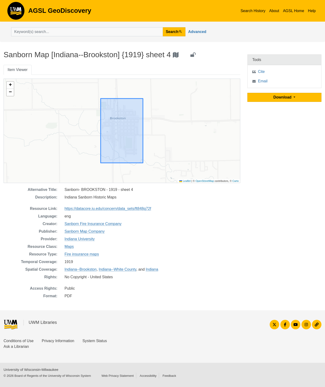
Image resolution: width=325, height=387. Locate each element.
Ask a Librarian (16, 347)
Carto (235, 180)
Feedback (169, 376)
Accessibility (148, 376)
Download (282, 97)
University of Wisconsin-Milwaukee (31, 370)
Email (263, 81)
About (274, 11)
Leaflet (185, 180)
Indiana (152, 269)
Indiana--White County (117, 269)
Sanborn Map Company (85, 231)
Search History (252, 11)
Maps (69, 247)
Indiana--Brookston (81, 269)
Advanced (197, 32)
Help (312, 11)
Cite (261, 72)
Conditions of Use (18, 341)
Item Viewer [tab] (18, 70)
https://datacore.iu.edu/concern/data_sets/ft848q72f (108, 209)
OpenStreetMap (204, 180)
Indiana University (80, 239)
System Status (94, 341)
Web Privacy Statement (117, 376)
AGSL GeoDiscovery (16, 12)
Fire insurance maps (82, 254)
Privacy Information (58, 341)
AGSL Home (293, 11)
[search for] (87, 31)
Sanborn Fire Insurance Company (93, 224)
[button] (10, 85)
